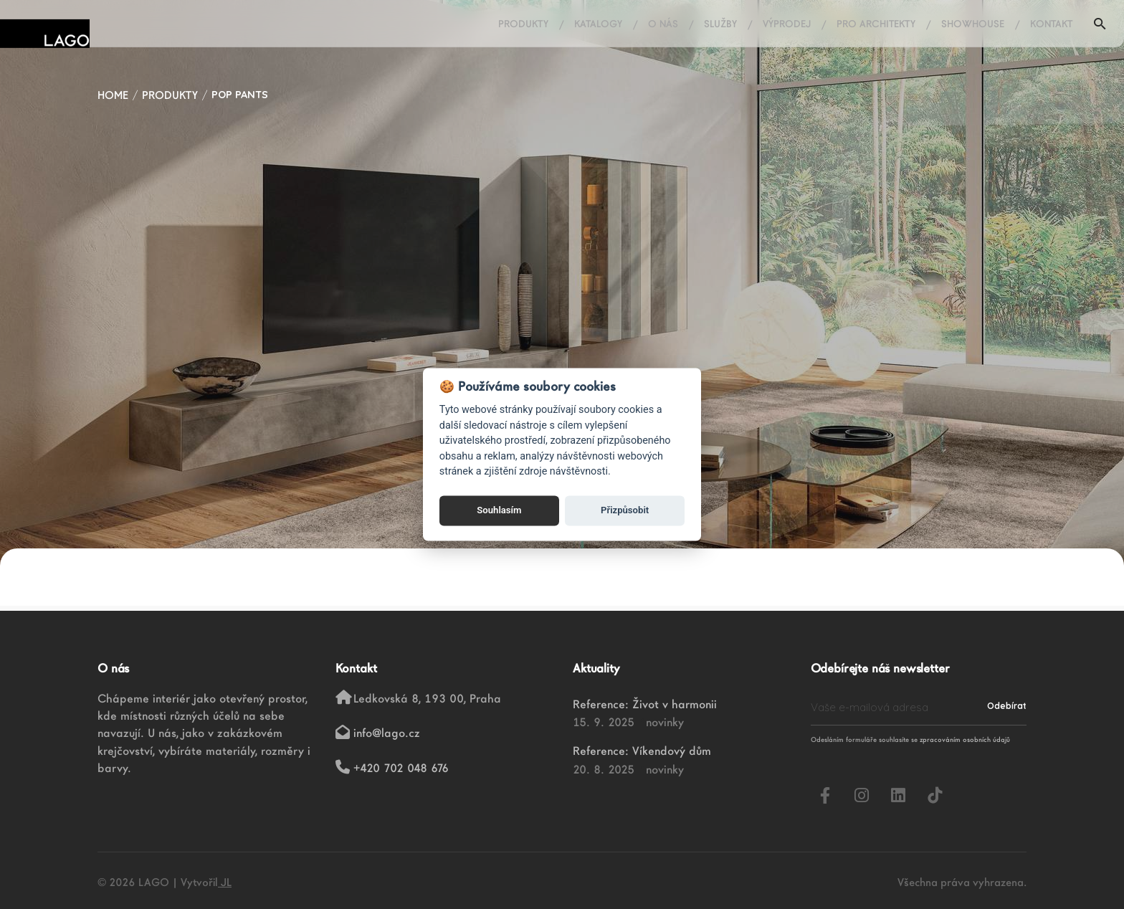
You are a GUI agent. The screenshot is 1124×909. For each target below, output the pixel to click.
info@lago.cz (386, 732)
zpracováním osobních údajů (965, 739)
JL (225, 882)
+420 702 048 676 (401, 768)
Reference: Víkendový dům (642, 750)
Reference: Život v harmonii (645, 704)
